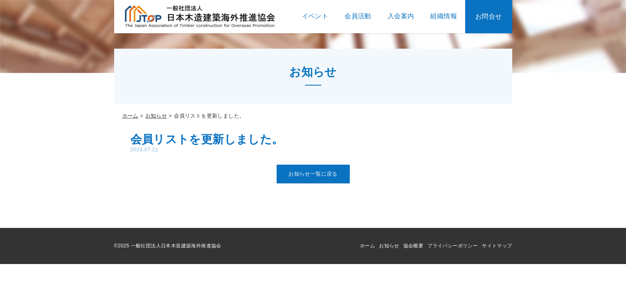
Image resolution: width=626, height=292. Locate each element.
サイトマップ (497, 246)
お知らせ (156, 116)
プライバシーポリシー (452, 246)
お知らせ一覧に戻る (313, 174)
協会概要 (413, 246)
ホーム (130, 116)
